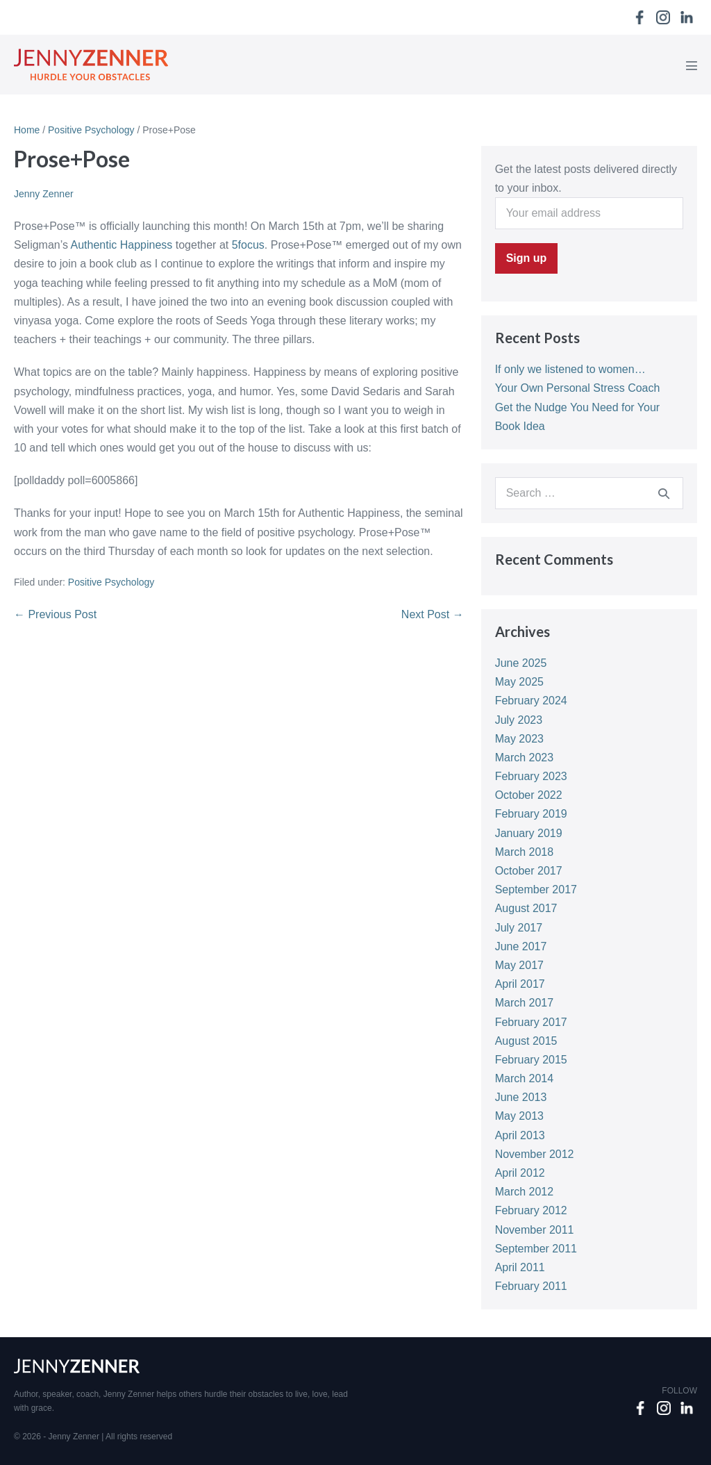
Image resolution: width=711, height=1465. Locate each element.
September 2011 (536, 1249)
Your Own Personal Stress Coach (577, 388)
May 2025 (519, 682)
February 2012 (531, 1210)
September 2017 (536, 889)
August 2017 (526, 908)
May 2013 (519, 1116)
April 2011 (520, 1267)
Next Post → (432, 614)
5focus (248, 245)
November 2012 (534, 1154)
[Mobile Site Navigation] (691, 65)
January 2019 (528, 833)
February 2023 (531, 776)
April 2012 (520, 1173)
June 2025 (521, 663)
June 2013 (521, 1097)
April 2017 (520, 984)
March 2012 (524, 1192)
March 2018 (524, 852)
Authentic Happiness (123, 245)
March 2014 (524, 1078)
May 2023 (519, 739)
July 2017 (519, 928)
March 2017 (524, 1003)
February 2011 (531, 1286)
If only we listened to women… (570, 369)
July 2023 (519, 720)
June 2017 (521, 946)
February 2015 (531, 1060)
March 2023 (524, 757)
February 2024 (531, 700)
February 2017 (531, 1022)
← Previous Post (55, 614)
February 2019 (531, 814)
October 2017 (528, 871)
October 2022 (528, 795)
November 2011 (534, 1230)
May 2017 (519, 965)
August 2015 (526, 1041)
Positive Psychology (111, 582)
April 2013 (520, 1135)
